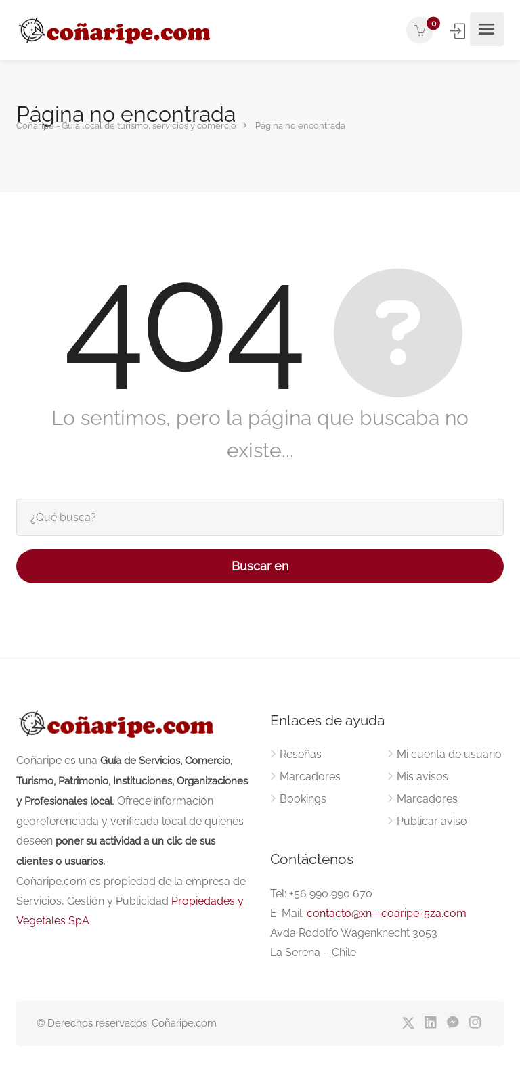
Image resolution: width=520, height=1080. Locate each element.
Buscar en (260, 566)
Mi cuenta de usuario (449, 754)
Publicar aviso (432, 821)
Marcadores (310, 776)
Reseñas (301, 754)
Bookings (303, 798)
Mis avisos (422, 776)
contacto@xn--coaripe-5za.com (387, 913)
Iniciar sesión (459, 31)
